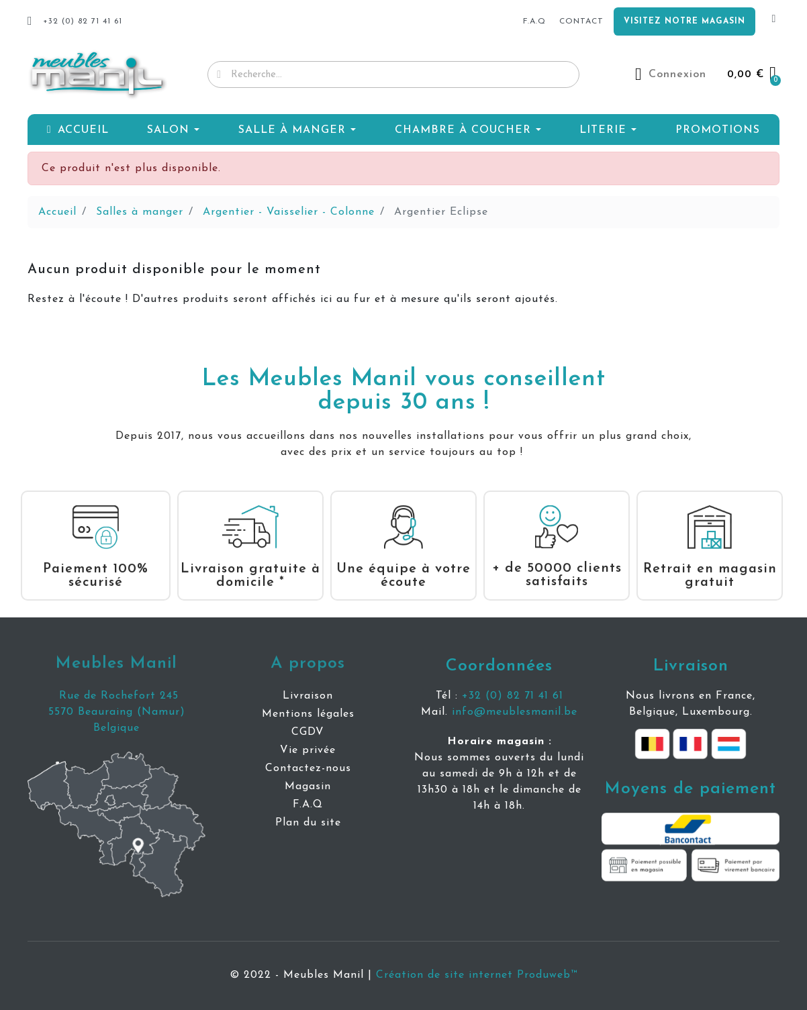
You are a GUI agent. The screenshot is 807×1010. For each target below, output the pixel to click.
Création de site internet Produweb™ (476, 975)
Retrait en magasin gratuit (710, 562)
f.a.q (534, 21)
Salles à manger (139, 212)
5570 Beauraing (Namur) (116, 712)
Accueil (57, 212)
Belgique (116, 728)
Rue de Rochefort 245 (117, 696)
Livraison (690, 666)
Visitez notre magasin (684, 21)
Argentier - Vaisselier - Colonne (289, 212)
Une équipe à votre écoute (403, 562)
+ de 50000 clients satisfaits (557, 561)
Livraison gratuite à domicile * (250, 562)
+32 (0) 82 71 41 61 (512, 696)
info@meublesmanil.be (514, 712)
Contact (581, 21)
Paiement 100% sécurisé (95, 562)
